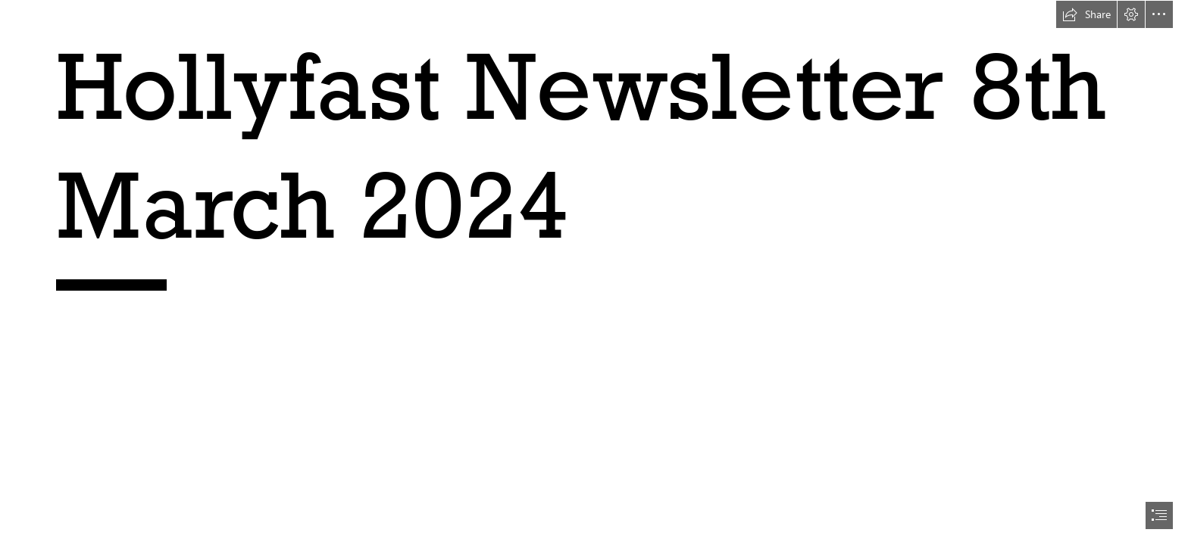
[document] (594, 272)
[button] (1086, 14)
